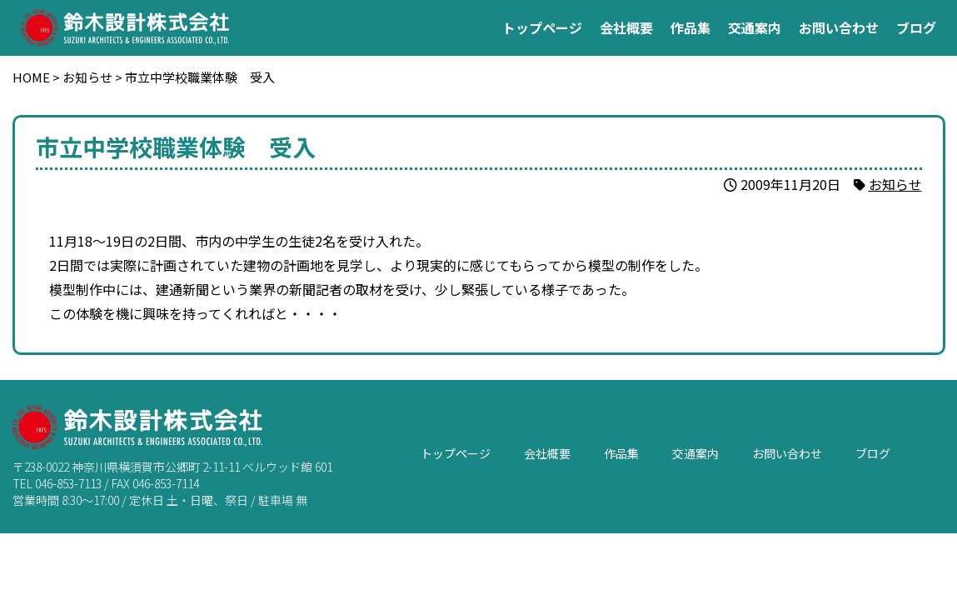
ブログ (916, 28)
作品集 (690, 28)
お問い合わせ (839, 28)
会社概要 (626, 28)
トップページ (542, 28)
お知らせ (895, 184)
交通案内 (754, 28)
